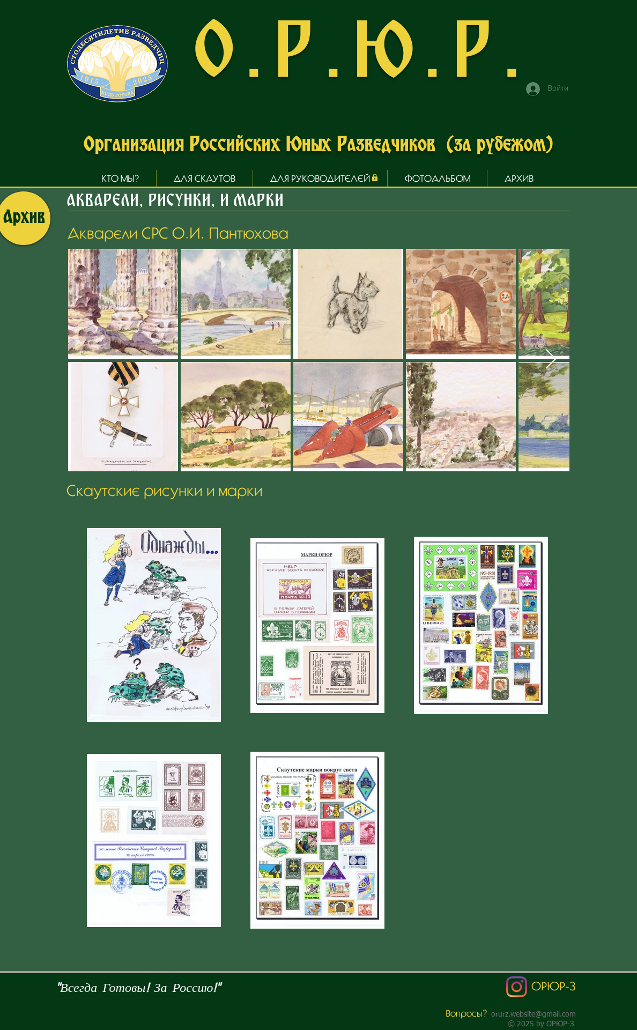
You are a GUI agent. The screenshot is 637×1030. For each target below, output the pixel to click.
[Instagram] (516, 986)
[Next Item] (551, 359)
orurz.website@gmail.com (533, 1014)
